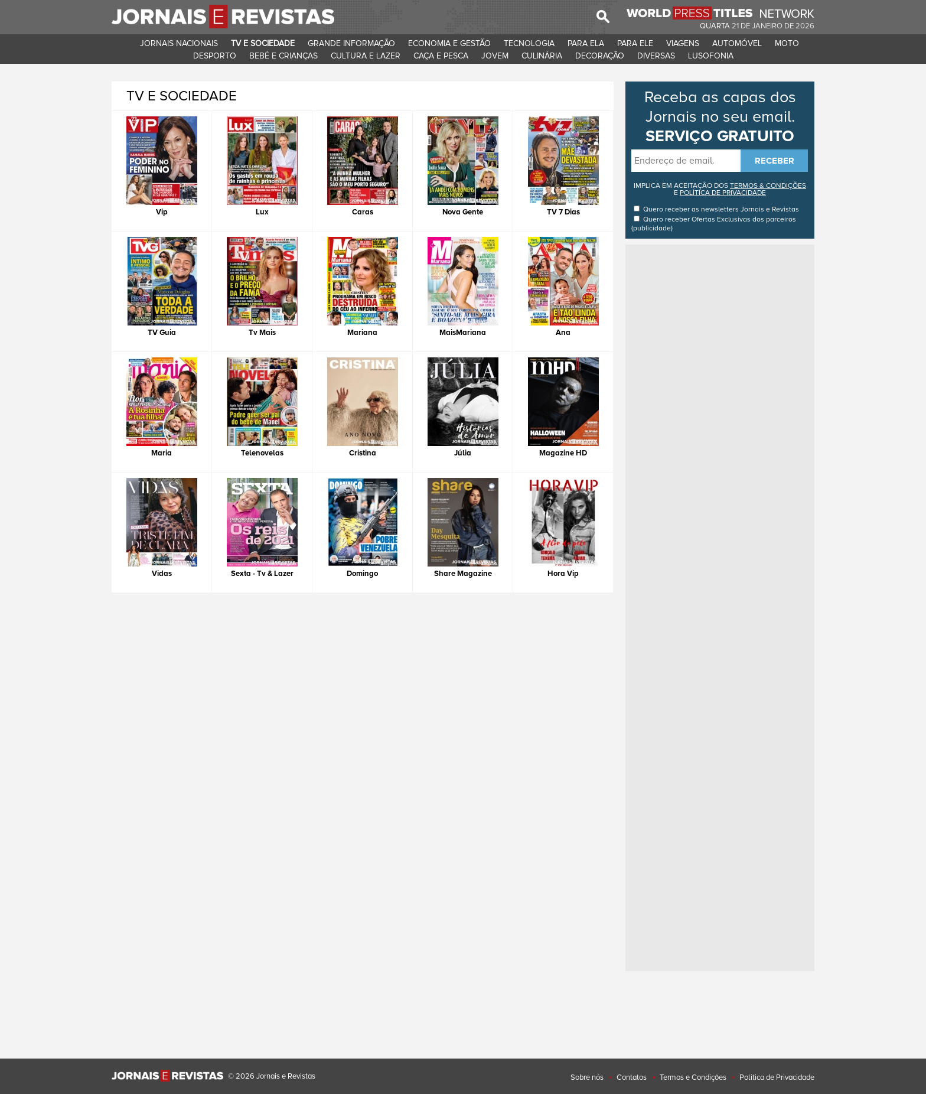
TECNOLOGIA (529, 43)
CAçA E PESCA (440, 56)
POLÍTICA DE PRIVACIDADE (723, 192)
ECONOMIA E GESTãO (449, 43)
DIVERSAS (656, 56)
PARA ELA (586, 43)
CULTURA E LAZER (365, 56)
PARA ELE (635, 43)
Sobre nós (587, 1077)
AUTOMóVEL (737, 43)
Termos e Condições (693, 1077)
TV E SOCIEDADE (263, 43)
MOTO (787, 43)
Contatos (632, 1077)
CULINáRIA (541, 56)
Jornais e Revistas (770, 209)
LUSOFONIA (710, 56)
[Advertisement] (719, 425)
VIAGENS (682, 43)
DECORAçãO (599, 56)
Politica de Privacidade (776, 1077)
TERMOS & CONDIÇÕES (768, 185)
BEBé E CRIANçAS (283, 56)
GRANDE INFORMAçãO (351, 43)
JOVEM (494, 56)
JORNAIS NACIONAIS (179, 43)
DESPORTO (214, 56)
